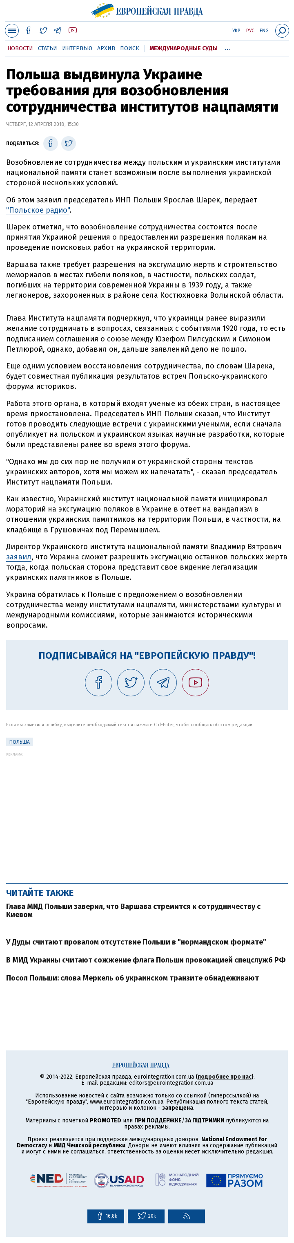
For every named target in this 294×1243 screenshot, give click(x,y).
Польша (19, 742)
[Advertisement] (147, 813)
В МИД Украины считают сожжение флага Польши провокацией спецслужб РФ (145, 960)
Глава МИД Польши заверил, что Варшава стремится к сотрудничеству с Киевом (133, 910)
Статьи (47, 48)
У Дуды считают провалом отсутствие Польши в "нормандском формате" (136, 942)
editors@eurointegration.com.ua (171, 1082)
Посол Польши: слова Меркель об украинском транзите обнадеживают (132, 978)
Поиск (129, 48)
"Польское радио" (37, 210)
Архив (106, 48)
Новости (20, 48)
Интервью (77, 48)
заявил (18, 556)
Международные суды (183, 48)
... (227, 47)
